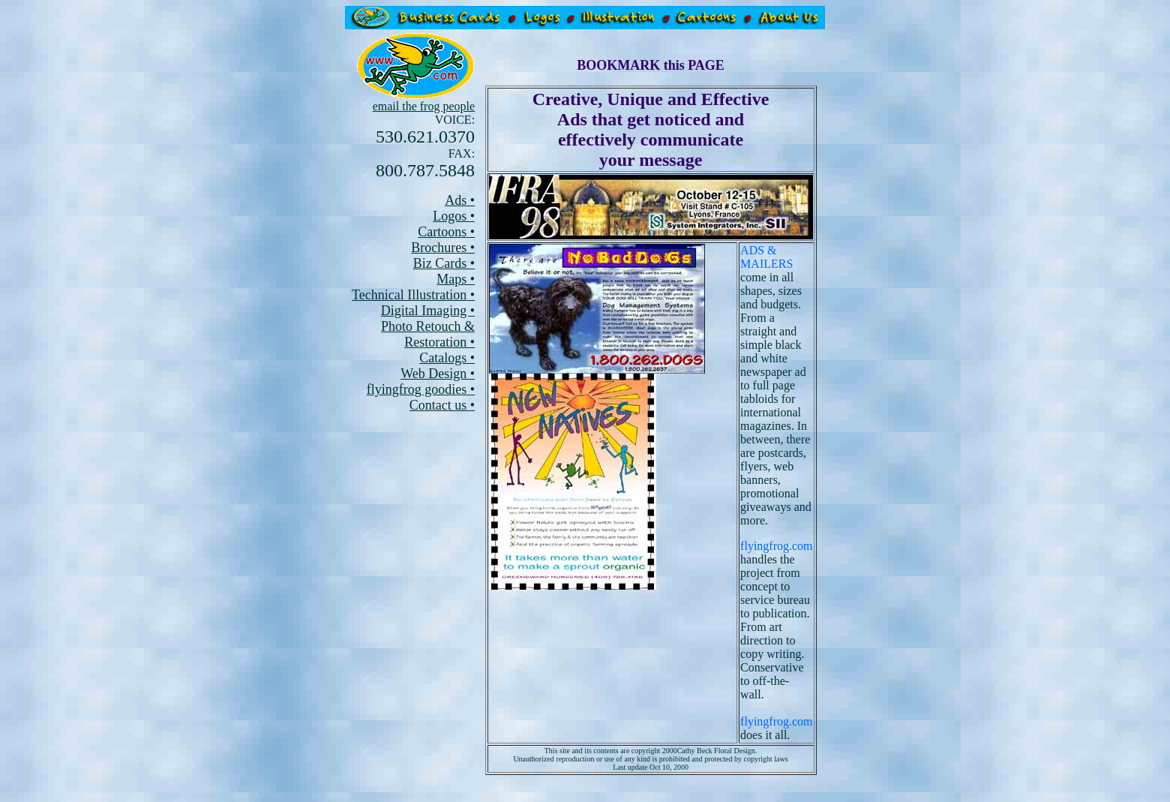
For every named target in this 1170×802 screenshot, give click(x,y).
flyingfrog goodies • (421, 389)
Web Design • (437, 373)
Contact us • (442, 405)
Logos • (454, 216)
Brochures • (443, 247)
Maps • (455, 279)
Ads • (460, 200)
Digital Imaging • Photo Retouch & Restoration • (428, 326)
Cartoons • (446, 231)
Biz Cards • (444, 263)
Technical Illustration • (413, 294)
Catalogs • (447, 357)
